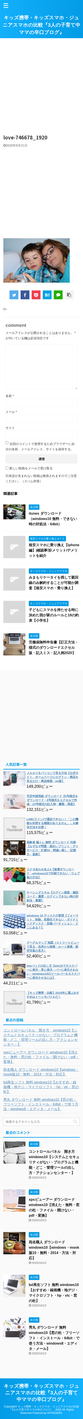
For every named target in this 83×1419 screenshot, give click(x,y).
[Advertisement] (41, 84)
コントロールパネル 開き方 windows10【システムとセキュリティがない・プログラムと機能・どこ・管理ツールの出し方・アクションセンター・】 (40, 1037)
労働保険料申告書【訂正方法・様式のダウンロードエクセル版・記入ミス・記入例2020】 (53, 647)
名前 (10, 396)
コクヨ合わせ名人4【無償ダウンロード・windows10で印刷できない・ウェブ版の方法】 (53, 873)
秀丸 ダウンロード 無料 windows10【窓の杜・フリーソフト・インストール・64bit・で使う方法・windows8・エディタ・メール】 (40, 1104)
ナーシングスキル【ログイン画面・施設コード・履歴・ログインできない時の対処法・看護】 (52, 896)
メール (11, 412)
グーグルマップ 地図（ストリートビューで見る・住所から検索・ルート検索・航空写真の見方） (53, 946)
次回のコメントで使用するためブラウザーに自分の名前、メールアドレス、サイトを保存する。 (40, 446)
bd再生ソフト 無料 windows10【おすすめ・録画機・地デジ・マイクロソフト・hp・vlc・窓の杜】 (41, 1087)
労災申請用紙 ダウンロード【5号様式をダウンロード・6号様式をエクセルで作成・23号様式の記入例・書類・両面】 (52, 800)
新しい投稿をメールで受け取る (31, 468)
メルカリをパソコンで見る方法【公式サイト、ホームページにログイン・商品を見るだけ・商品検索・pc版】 (52, 777)
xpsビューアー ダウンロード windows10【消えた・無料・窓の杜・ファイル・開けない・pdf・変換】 (41, 1057)
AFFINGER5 (54, 1413)
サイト (10, 428)
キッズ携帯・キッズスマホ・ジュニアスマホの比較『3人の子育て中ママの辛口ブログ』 (41, 25)
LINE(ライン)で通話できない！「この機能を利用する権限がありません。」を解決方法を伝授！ (52, 823)
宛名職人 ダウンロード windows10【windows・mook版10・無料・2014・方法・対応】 (41, 1072)
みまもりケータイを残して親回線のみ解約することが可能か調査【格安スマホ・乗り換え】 (53, 583)
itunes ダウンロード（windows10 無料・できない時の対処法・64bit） (53, 519)
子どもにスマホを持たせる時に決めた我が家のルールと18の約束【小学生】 (54, 615)
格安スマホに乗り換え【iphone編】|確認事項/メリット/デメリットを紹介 (54, 550)
